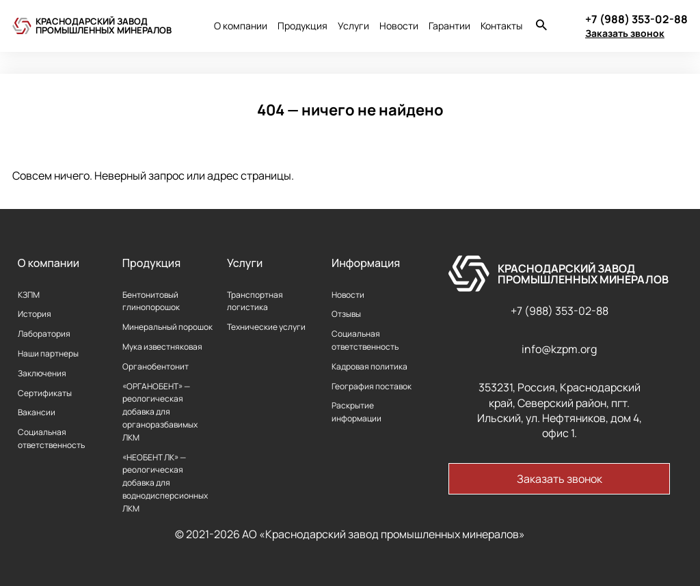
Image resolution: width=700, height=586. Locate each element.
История (34, 314)
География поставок (372, 386)
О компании (240, 25)
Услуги (353, 25)
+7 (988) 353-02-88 (559, 310)
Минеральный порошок (167, 327)
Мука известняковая (162, 346)
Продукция (302, 25)
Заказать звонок (624, 33)
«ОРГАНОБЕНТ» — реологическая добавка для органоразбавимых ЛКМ (160, 411)
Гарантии (449, 25)
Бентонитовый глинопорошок (151, 301)
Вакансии (36, 412)
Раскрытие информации (356, 412)
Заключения (42, 373)
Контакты (501, 25)
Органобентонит (155, 366)
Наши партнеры (48, 353)
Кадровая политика (369, 366)
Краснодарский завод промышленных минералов (104, 25)
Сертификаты (45, 393)
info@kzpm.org (559, 349)
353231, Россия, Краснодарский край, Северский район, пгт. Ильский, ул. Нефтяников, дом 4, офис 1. (559, 410)
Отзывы (346, 314)
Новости (398, 25)
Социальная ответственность (51, 438)
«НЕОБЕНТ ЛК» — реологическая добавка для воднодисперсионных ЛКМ (165, 482)
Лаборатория (44, 333)
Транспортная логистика (255, 301)
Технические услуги (266, 327)
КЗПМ (29, 295)
